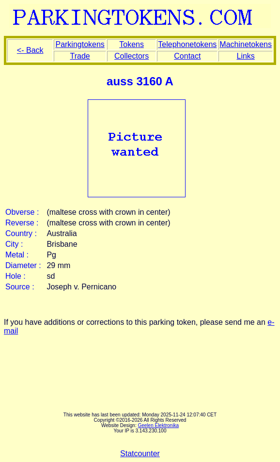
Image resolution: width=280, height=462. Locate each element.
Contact (187, 56)
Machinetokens (245, 44)
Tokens (131, 44)
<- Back (30, 50)
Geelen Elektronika (158, 425)
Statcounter (140, 453)
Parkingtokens (79, 44)
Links (245, 56)
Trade (80, 56)
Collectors (131, 56)
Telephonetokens (187, 44)
